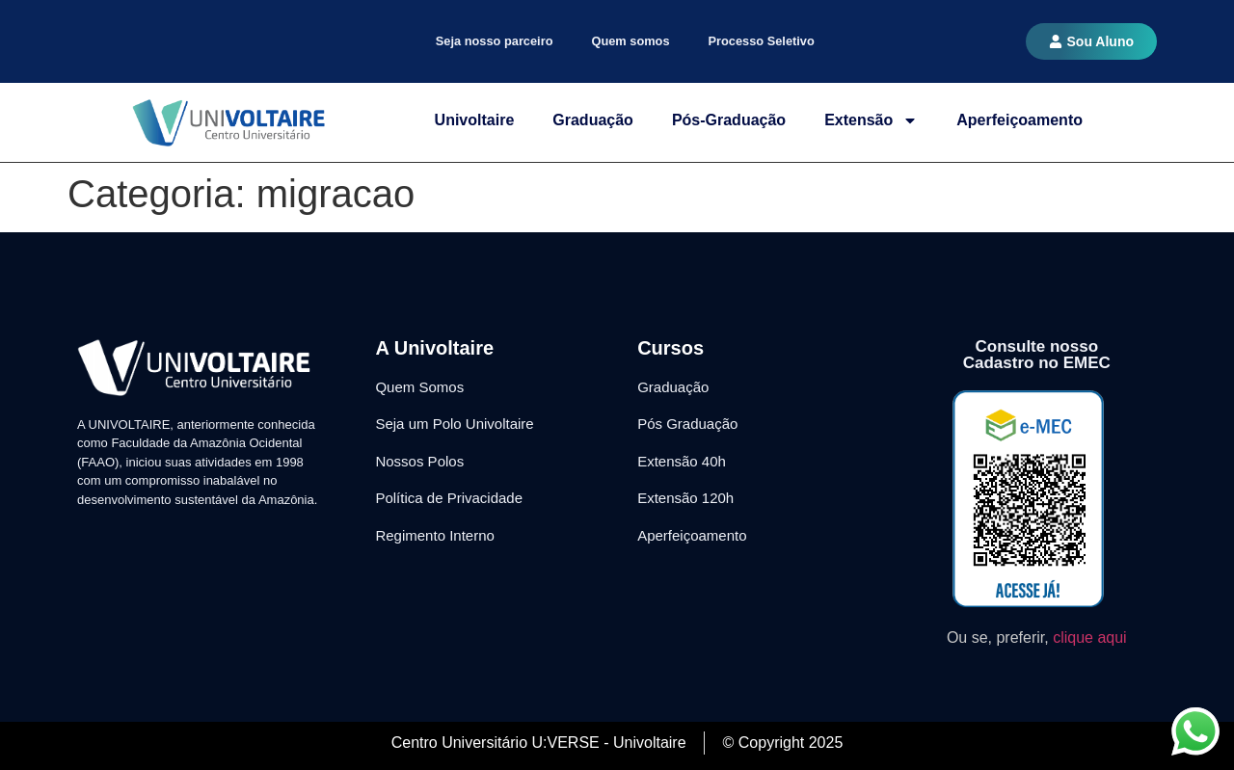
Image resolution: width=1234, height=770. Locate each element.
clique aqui (1090, 637)
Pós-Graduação (729, 120)
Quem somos (630, 41)
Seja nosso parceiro (494, 41)
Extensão (871, 120)
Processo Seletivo (762, 41)
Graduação (592, 120)
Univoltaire (475, 120)
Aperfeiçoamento (1019, 120)
